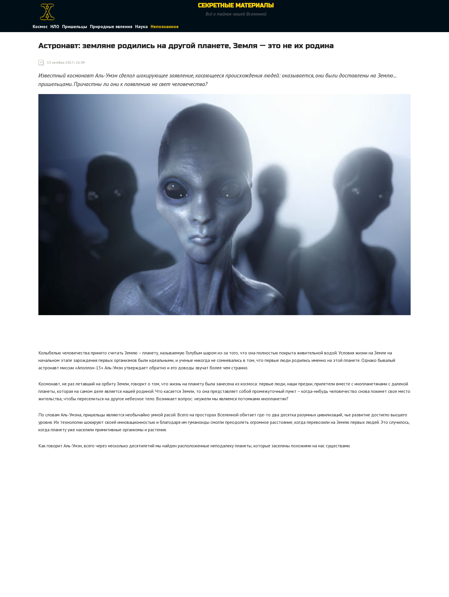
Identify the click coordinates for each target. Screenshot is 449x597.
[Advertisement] (142, 334)
